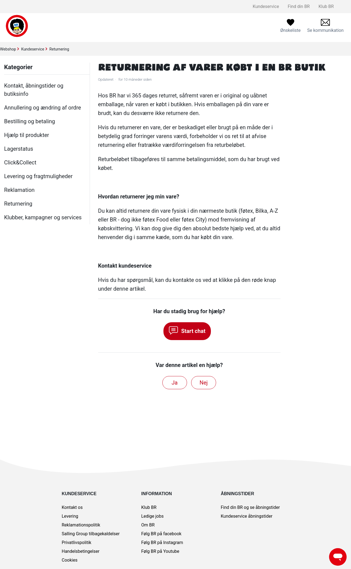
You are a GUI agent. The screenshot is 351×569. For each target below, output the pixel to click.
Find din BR (299, 6)
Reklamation (19, 190)
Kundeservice (266, 6)
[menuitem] (325, 26)
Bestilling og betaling (29, 121)
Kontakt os (72, 507)
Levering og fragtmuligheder (38, 176)
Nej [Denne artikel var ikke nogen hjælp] (204, 382)
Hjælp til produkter (26, 135)
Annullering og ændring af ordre (42, 107)
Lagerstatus (18, 148)
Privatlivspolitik (76, 542)
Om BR (148, 525)
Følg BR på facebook (161, 533)
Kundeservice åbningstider (246, 516)
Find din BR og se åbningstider (250, 507)
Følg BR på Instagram (162, 542)
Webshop (8, 49)
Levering (70, 516)
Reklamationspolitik (81, 525)
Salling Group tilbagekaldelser (91, 533)
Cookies (69, 560)
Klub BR (326, 6)
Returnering (59, 49)
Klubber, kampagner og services (43, 217)
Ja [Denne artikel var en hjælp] (175, 382)
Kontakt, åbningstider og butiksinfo (33, 89)
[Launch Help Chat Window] (338, 557)
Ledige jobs (152, 516)
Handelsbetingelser (81, 551)
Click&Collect (20, 162)
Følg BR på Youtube (160, 551)
